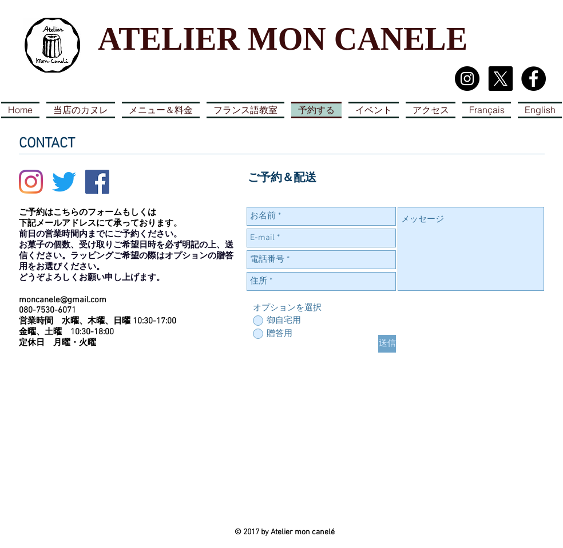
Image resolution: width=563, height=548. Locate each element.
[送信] (387, 344)
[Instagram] (31, 182)
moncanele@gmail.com (62, 300)
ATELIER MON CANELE (282, 39)
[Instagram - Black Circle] (467, 78)
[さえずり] (64, 182)
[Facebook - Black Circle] (533, 78)
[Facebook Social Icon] (97, 182)
